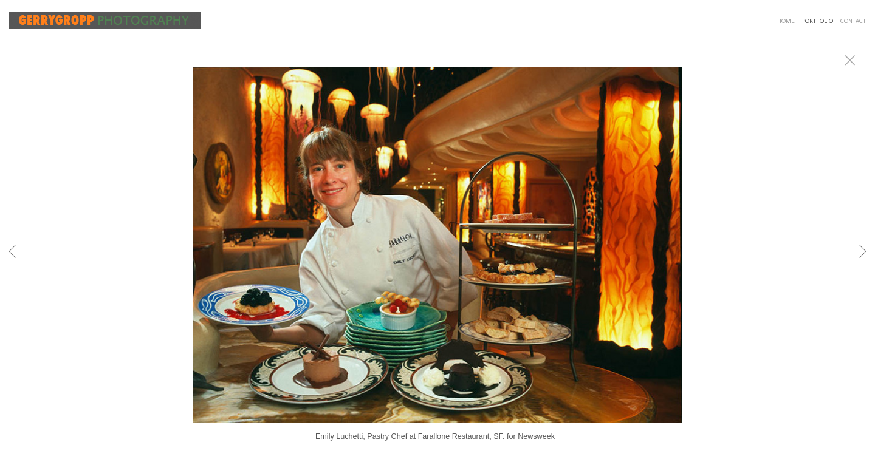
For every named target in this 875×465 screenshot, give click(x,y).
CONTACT (853, 21)
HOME (786, 21)
